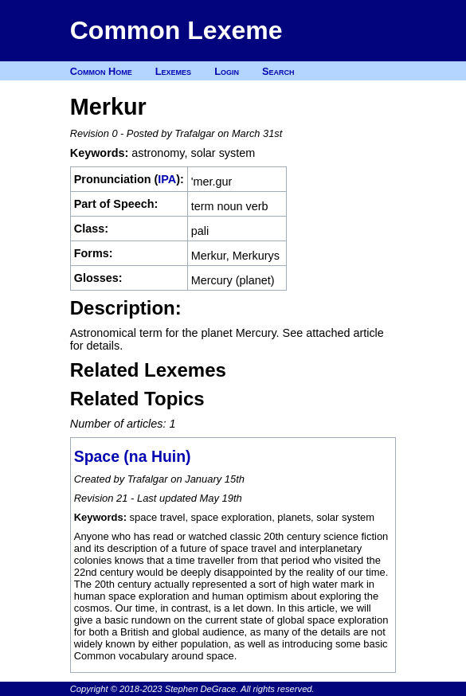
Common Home (101, 71)
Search (278, 71)
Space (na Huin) (132, 456)
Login (226, 71)
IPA (167, 179)
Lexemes (173, 71)
